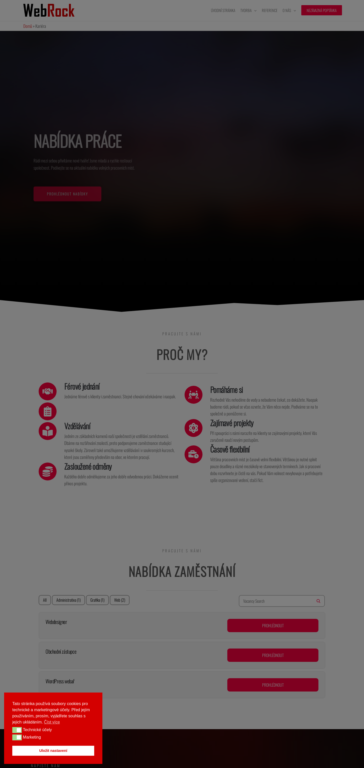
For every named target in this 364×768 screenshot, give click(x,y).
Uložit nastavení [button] (53, 751)
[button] (17, 730)
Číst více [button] (52, 722)
